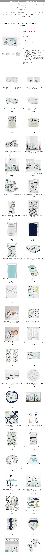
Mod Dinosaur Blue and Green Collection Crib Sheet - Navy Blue (33, 237)
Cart (41, 4)
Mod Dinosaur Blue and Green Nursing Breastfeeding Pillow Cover (12, 469)
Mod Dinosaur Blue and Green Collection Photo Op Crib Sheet (12, 216)
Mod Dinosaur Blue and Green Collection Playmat (11, 404)
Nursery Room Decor (39, 12)
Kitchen (16, 16)
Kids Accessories (5, 14)
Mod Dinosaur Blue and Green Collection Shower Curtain (11, 447)
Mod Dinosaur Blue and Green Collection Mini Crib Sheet (33, 259)
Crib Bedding (13, 12)
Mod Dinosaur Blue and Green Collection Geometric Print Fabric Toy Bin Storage (33, 109)
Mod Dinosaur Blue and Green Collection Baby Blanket (33, 300)
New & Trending (5, 12)
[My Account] (38, 4)
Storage (31, 14)
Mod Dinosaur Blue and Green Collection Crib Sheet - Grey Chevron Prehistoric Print (12, 237)
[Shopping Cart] (43, 4)
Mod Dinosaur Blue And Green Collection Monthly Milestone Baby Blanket (33, 322)
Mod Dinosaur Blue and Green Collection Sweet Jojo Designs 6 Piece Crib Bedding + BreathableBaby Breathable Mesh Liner (12, 173)
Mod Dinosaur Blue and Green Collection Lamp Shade (33, 468)
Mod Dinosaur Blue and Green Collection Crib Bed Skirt (12, 384)
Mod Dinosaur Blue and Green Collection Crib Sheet (12, 258)
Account (35, 4)
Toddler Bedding (21, 12)
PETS (42, 14)
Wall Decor (24, 14)
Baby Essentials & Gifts (15, 14)
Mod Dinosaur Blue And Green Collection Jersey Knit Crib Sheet (33, 216)
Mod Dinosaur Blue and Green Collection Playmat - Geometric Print (33, 384)
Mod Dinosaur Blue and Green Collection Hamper (33, 446)
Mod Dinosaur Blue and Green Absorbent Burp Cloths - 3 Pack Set (12, 533)
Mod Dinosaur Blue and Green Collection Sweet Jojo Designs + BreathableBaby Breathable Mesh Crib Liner (33, 173)
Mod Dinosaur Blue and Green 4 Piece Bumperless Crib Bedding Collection (33, 152)
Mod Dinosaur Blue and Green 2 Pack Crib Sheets (11, 194)
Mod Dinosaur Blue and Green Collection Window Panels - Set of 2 (11, 364)
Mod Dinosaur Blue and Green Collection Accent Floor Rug (33, 511)
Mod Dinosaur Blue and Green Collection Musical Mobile (11, 490)
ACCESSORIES (23, 16)
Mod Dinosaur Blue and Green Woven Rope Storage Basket (33, 131)
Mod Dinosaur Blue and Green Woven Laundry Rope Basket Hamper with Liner (12, 131)
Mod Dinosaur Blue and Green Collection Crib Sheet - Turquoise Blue (12, 279)
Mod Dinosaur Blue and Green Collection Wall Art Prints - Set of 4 (33, 426)
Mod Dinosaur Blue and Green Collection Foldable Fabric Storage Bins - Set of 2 (33, 88)
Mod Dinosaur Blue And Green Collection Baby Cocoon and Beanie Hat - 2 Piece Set (12, 322)
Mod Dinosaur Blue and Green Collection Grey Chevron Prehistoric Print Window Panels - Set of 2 (33, 342)
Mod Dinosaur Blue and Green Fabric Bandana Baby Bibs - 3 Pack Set (33, 533)
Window (37, 14)
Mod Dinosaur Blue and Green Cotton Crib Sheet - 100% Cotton (33, 195)
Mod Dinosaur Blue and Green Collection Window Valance (33, 364)
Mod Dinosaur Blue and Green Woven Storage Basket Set (12, 152)
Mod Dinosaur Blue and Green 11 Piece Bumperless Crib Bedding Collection (33, 405)
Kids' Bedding (29, 12)
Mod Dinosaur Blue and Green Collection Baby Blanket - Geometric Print (12, 300)
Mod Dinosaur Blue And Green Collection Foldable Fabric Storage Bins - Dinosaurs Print (12, 109)
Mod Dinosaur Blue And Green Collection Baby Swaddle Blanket (12, 342)
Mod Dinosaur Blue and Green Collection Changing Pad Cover (33, 279)
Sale (29, 16)
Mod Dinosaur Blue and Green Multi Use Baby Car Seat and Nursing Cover (11, 511)
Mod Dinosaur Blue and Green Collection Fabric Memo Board (12, 426)
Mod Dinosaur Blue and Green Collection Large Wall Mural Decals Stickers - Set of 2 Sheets (33, 490)
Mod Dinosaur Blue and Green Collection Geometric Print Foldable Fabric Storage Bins (12, 88)
